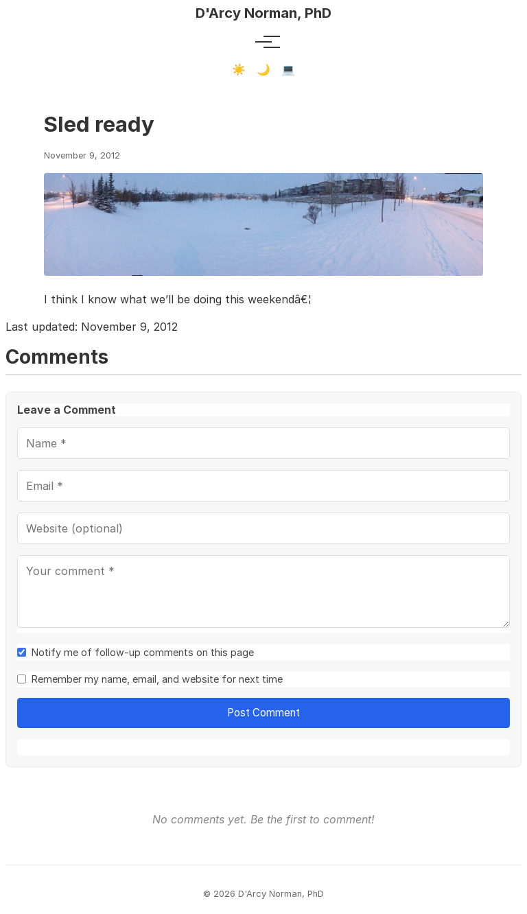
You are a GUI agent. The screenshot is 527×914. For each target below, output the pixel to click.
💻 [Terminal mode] (288, 69)
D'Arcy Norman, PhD (263, 13)
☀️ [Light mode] (239, 69)
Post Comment (263, 712)
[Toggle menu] (263, 41)
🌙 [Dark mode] (263, 69)
